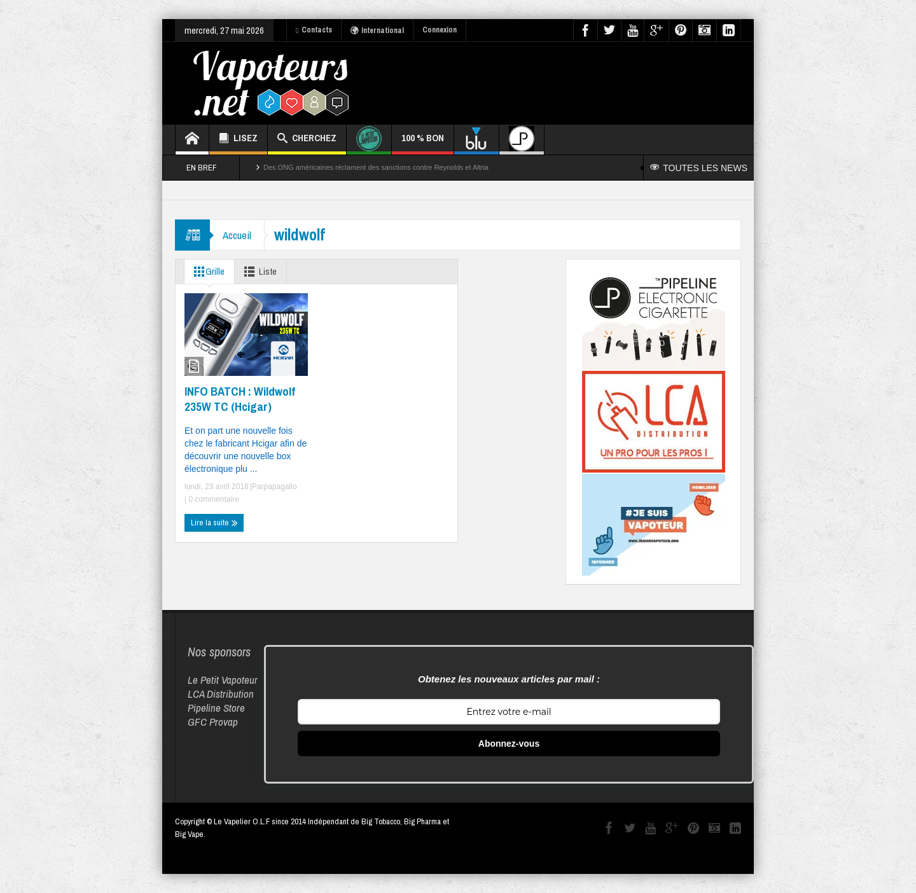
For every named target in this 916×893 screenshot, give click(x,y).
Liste (258, 271)
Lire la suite (214, 523)
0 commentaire (212, 499)
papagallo (280, 486)
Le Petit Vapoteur (223, 679)
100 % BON (423, 143)
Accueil (237, 235)
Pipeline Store (216, 707)
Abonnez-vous (508, 743)
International (377, 30)
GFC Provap (213, 721)
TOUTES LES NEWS (698, 168)
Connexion (439, 30)
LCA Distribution (221, 693)
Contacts (314, 30)
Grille (207, 271)
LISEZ (238, 140)
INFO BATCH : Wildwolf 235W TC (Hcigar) (239, 399)
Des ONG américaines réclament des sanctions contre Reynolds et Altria (376, 167)
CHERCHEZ (307, 140)
